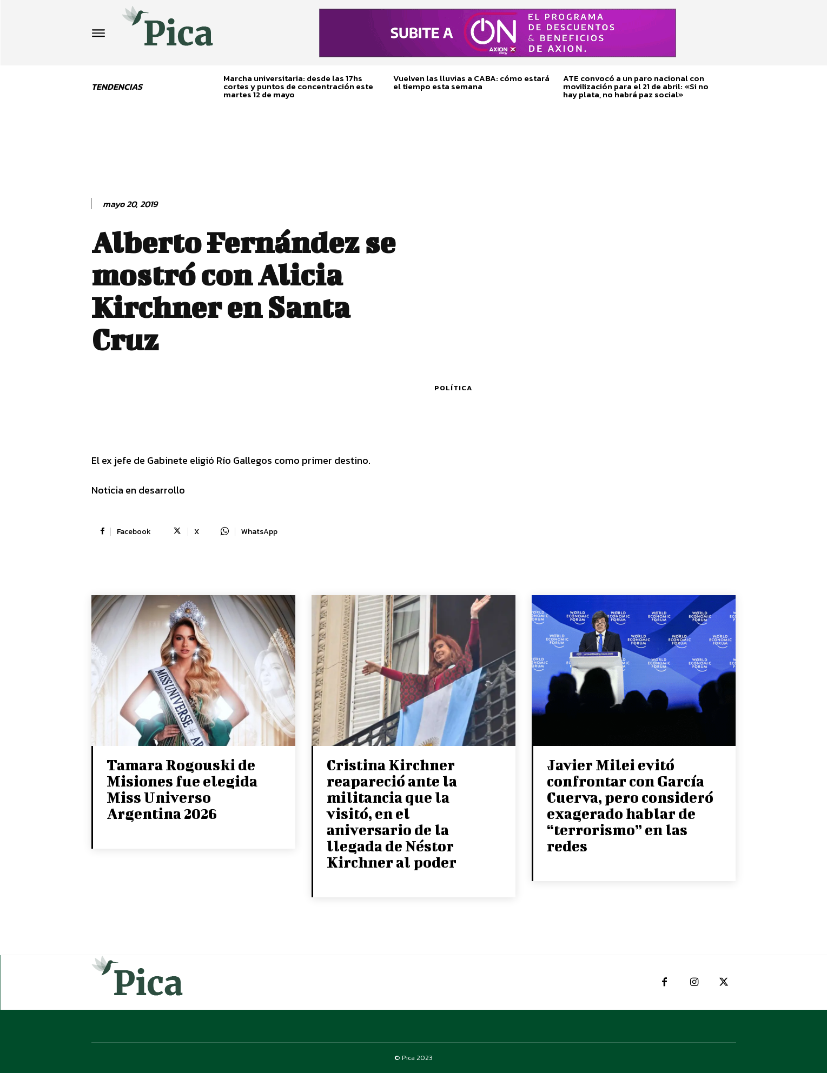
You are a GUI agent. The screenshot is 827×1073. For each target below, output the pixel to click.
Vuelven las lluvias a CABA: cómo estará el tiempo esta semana (471, 82)
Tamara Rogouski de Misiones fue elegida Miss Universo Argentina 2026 (182, 789)
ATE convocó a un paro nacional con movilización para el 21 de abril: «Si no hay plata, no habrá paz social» (636, 86)
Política (453, 388)
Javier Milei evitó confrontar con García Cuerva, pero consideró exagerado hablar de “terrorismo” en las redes (630, 805)
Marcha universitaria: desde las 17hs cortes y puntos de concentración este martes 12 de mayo (298, 86)
